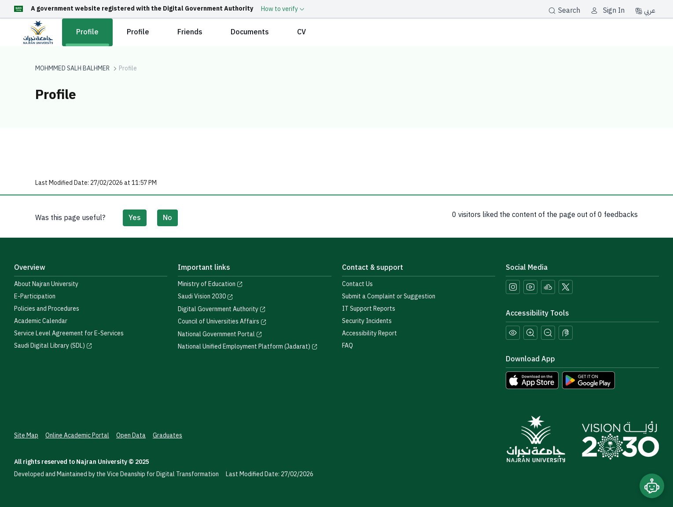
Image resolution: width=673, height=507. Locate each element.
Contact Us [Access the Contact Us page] (357, 284)
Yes (135, 218)
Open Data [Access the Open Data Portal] (131, 435)
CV (301, 32)
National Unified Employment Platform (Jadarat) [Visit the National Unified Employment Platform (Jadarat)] (248, 346)
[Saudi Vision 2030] (620, 440)
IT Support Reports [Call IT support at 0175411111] (368, 308)
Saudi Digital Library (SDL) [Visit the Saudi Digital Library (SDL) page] (53, 345)
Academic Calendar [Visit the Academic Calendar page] (40, 321)
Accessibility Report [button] (369, 333)
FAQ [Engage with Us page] (347, 345)
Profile (87, 32)
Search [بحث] (564, 10)
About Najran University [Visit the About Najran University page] (46, 284)
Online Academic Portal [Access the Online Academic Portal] (77, 435)
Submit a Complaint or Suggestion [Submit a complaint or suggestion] (388, 296)
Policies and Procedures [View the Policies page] (46, 308)
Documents (250, 32)
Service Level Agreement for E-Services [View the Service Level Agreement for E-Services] (69, 333)
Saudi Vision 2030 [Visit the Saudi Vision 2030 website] (205, 296)
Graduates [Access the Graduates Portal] (167, 435)
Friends (189, 32)
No (167, 218)
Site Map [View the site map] (26, 435)
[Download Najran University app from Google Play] (588, 380)
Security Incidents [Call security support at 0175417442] (367, 321)
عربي (645, 10)
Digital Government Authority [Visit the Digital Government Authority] (222, 309)
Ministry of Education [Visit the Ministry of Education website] (210, 284)
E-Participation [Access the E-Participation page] (34, 296)
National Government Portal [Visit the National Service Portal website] (220, 334)
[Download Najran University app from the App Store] (532, 380)
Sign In (614, 10)
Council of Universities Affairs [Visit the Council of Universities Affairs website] (222, 321)
